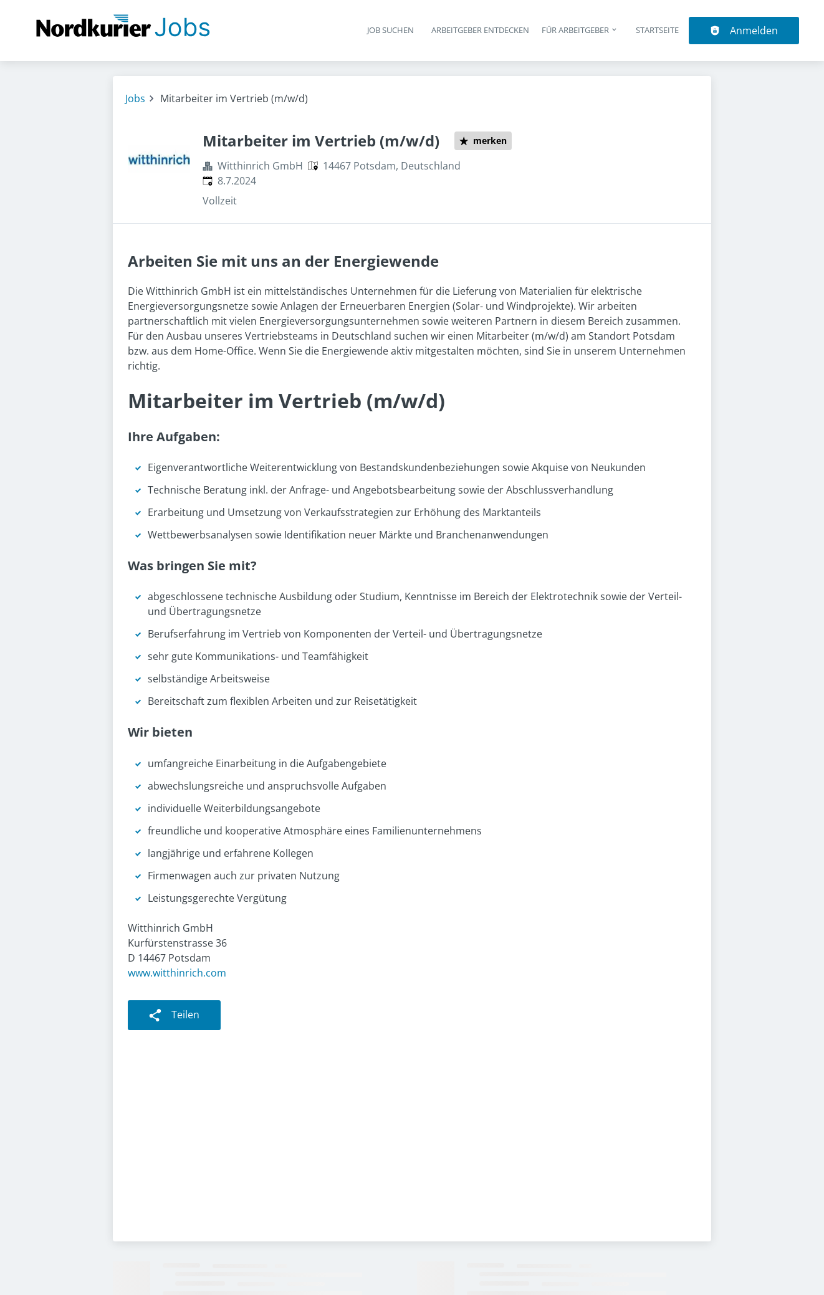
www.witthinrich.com (177, 973)
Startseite (657, 30)
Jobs (135, 98)
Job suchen (390, 30)
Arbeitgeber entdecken (480, 30)
